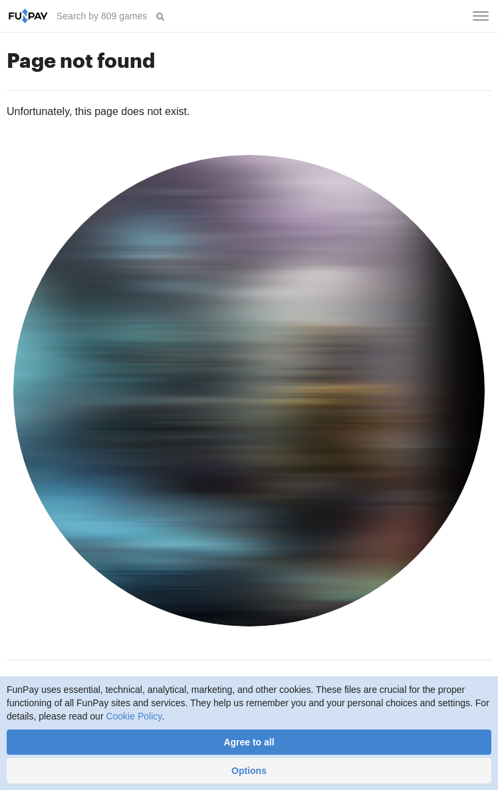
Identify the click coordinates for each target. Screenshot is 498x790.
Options (249, 770)
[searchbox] (103, 16)
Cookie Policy (134, 716)
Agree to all (248, 742)
